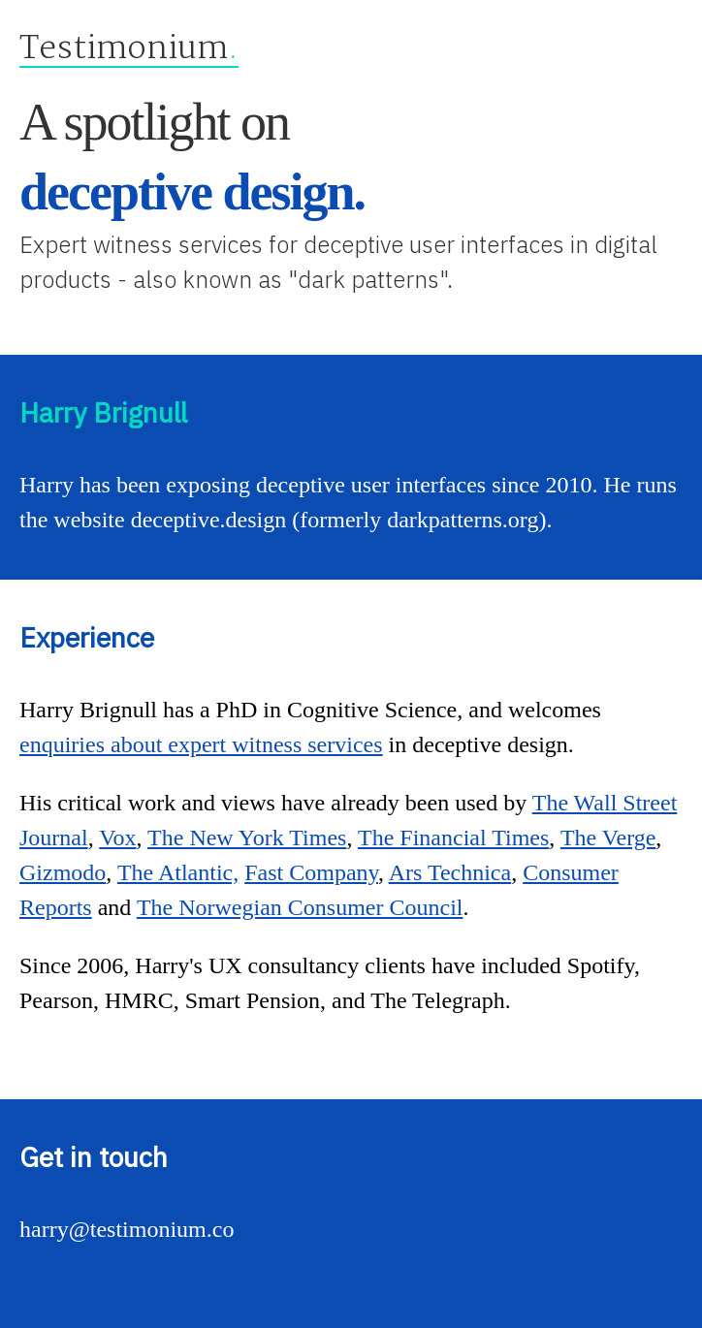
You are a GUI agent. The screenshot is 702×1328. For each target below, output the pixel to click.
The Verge (607, 837)
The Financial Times (453, 837)
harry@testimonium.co (126, 1229)
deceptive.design (209, 519)
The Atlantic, (178, 872)
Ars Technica (450, 872)
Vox (117, 837)
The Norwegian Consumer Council (300, 907)
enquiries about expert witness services (201, 744)
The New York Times (246, 837)
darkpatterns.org (462, 519)
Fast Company (311, 872)
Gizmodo (62, 872)
